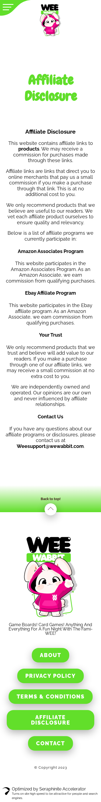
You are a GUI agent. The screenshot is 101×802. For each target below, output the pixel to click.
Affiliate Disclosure (50, 720)
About (50, 655)
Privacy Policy (50, 676)
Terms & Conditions (51, 696)
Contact (50, 743)
